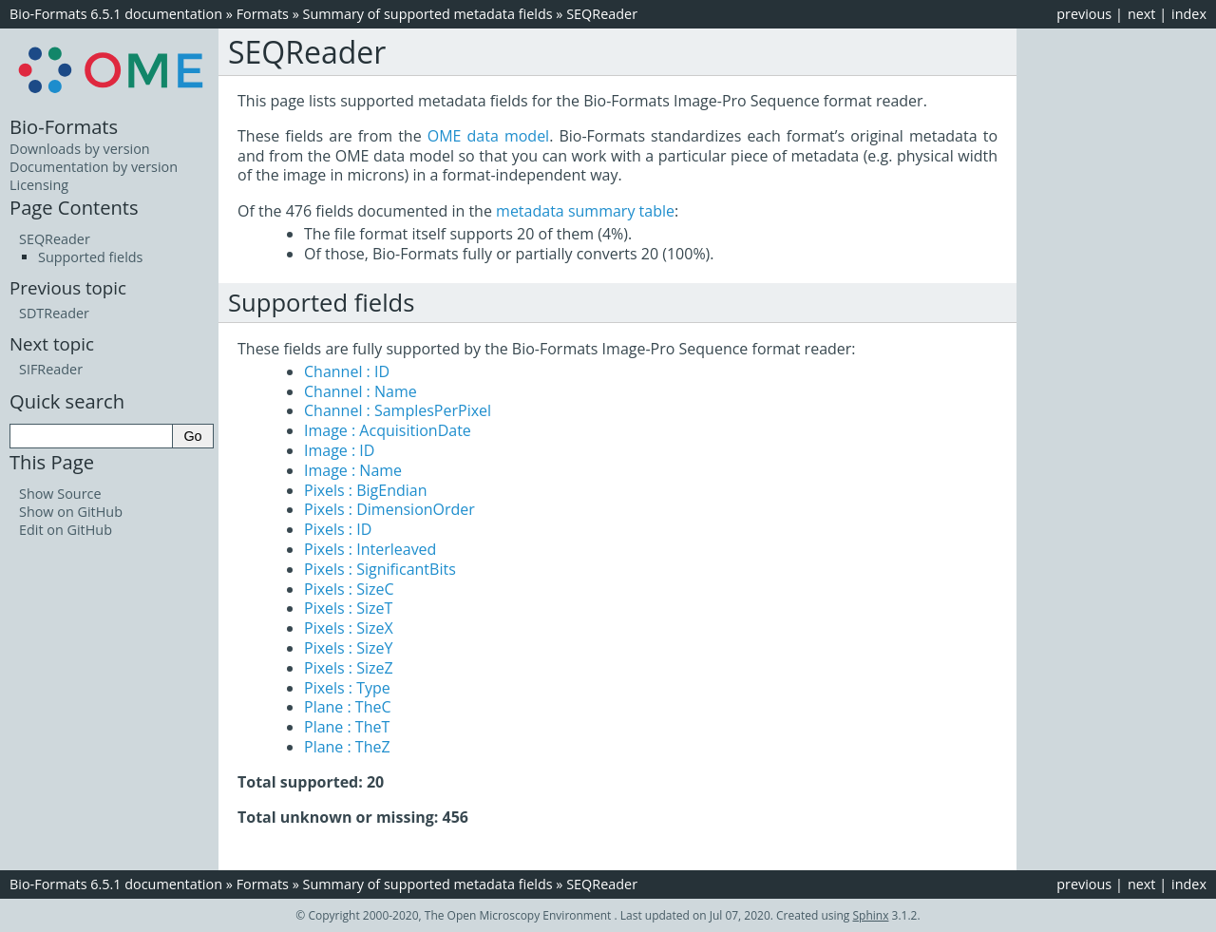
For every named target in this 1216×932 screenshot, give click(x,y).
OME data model (488, 135)
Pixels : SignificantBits (380, 569)
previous (1084, 14)
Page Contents (74, 207)
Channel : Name (360, 391)
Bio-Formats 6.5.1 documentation (116, 14)
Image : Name (353, 470)
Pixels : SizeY (348, 647)
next (1142, 14)
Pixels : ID (337, 529)
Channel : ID (347, 371)
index (1188, 14)
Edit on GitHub (65, 530)
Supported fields (90, 257)
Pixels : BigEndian (366, 490)
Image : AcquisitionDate (387, 430)
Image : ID (339, 450)
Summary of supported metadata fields (428, 14)
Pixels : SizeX (348, 628)
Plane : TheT (347, 726)
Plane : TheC (347, 706)
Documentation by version (94, 167)
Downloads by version (80, 149)
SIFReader (51, 369)
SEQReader (601, 14)
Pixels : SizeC (349, 589)
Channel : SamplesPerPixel (397, 410)
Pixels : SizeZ (348, 667)
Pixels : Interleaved (370, 549)
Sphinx (871, 915)
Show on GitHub (71, 512)
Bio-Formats (64, 126)
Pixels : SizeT (348, 608)
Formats (263, 14)
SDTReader (54, 313)
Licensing (39, 185)
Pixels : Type (347, 687)
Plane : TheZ (347, 746)
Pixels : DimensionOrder (389, 509)
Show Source (60, 494)
